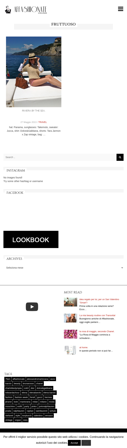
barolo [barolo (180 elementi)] (8, 383)
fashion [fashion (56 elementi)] (9, 397)
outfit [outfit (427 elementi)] (19, 406)
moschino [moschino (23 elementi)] (10, 406)
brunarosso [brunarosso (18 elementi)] (28, 383)
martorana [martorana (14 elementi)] (25, 401)
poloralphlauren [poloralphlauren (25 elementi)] (46, 406)
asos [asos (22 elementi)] (52, 379)
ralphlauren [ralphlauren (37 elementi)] (18, 411)
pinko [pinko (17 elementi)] (34, 406)
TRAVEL (42, 122)
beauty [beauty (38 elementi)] (17, 383)
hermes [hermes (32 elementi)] (48, 397)
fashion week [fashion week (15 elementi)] (21, 397)
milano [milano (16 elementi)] (43, 401)
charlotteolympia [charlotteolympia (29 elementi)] (13, 388)
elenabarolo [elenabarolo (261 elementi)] (35, 392)
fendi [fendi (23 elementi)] (32, 397)
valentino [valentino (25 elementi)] (38, 415)
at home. (83, 347)
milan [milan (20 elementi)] (35, 401)
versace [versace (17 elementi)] (49, 415)
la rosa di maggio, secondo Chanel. (96, 331)
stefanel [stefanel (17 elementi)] (9, 415)
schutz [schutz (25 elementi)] (52, 411)
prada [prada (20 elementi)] (8, 411)
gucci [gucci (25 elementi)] (39, 397)
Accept (74, 442)
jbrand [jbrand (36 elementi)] (8, 401)
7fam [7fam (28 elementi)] (7, 379)
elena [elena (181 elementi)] (24, 392)
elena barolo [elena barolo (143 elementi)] (49, 392)
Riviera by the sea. (33, 110)
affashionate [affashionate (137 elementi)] (19, 379)
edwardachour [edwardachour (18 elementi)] (12, 392)
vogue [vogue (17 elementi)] (18, 420)
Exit (86, 442)
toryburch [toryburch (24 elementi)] (26, 415)
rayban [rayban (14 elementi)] (30, 411)
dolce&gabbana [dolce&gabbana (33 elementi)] (44, 388)
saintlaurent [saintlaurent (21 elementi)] (41, 411)
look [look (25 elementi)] (16, 401)
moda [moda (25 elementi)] (52, 401)
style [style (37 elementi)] (17, 415)
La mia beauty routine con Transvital (97, 315)
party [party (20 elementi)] (26, 406)
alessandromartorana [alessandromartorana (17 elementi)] (37, 379)
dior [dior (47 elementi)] (33, 388)
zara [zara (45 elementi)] (25, 420)
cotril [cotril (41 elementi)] (26, 388)
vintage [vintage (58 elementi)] (9, 420)
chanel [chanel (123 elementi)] (39, 383)
